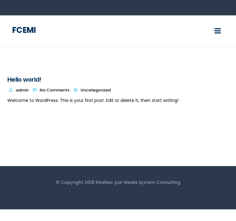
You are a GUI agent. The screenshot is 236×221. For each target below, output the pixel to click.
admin (22, 90)
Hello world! (24, 79)
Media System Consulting (152, 182)
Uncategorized (96, 90)
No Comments (54, 90)
